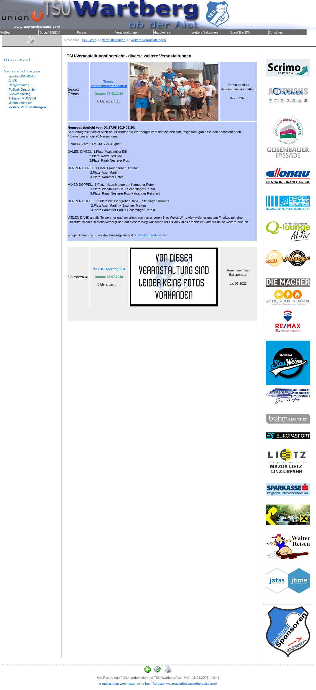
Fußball (5, 32)
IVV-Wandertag (17, 94)
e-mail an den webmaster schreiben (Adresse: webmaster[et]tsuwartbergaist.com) (158, 683)
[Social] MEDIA (49, 32)
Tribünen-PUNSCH (20, 98)
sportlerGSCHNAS (19, 76)
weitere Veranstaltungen (148, 40)
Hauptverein (162, 32)
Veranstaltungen (127, 32)
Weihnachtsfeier (18, 103)
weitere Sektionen (205, 32)
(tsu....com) (17, 59)
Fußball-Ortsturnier (20, 89)
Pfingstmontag (16, 85)
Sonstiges (276, 32)
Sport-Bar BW (240, 32)
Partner (82, 32)
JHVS (10, 80)
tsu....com (89, 40)
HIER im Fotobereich (153, 235)
